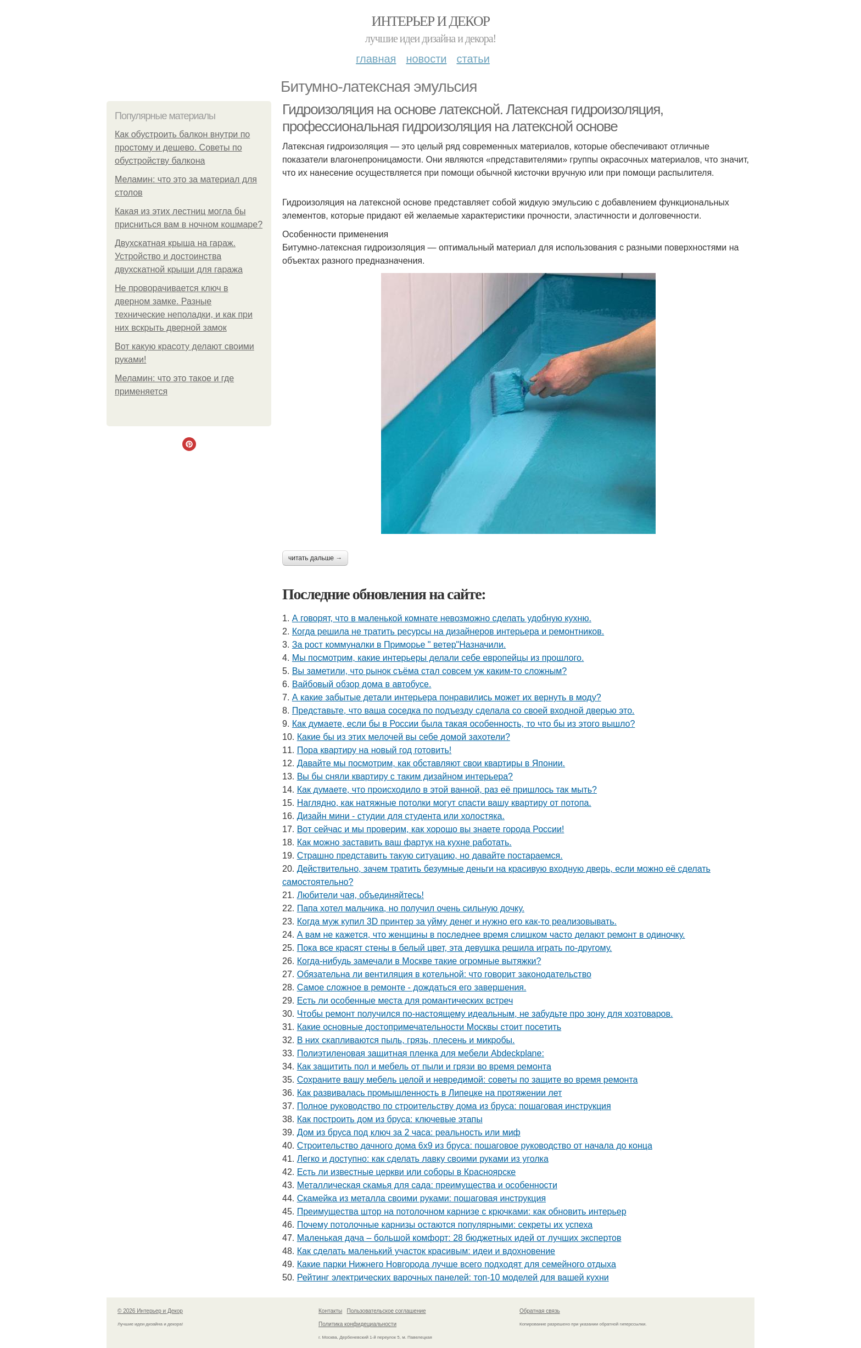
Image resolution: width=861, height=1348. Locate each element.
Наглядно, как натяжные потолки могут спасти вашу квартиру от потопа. (444, 802)
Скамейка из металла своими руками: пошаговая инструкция (421, 1198)
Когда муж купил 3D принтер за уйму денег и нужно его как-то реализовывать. (457, 921)
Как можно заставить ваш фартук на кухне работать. (404, 842)
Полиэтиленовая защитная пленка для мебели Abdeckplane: (420, 1053)
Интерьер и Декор (431, 21)
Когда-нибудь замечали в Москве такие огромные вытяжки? (419, 961)
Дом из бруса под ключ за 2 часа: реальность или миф (409, 1132)
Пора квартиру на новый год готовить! (374, 750)
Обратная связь (539, 1311)
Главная (376, 59)
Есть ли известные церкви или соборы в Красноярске (406, 1172)
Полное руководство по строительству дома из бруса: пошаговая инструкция (454, 1106)
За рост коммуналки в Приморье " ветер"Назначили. (399, 644)
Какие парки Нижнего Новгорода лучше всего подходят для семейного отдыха (456, 1264)
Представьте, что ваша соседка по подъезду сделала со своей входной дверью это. (463, 710)
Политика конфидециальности (357, 1324)
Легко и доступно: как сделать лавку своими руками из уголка (423, 1158)
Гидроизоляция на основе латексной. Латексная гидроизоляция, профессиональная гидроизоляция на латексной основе (472, 118)
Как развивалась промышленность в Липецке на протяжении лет (429, 1093)
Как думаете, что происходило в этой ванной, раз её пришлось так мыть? (447, 789)
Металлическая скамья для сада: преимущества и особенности (427, 1185)
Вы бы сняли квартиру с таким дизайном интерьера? (405, 776)
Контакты (330, 1311)
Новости (426, 59)
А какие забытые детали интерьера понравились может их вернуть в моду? (446, 697)
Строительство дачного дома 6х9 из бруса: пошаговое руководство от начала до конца (474, 1145)
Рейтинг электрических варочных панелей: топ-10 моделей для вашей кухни (453, 1277)
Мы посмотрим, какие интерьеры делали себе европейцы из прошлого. (438, 657)
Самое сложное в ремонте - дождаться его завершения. (412, 987)
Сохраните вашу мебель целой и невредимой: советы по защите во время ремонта (467, 1079)
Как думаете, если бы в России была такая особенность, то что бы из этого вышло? (463, 723)
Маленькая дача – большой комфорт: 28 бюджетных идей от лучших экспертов (459, 1238)
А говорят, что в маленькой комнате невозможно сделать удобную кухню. (441, 618)
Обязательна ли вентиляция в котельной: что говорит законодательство (444, 974)
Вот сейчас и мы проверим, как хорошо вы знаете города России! (430, 829)
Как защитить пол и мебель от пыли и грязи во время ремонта (424, 1066)
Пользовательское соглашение (386, 1311)
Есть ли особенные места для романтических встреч (405, 1000)
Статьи (472, 59)
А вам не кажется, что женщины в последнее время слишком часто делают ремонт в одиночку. (491, 934)
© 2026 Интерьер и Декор (150, 1311)
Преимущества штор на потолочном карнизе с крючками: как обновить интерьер (462, 1211)
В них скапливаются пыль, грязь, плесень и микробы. (406, 1040)
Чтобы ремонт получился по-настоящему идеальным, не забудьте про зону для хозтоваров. (485, 1013)
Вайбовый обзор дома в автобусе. (362, 684)
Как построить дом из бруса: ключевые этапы (390, 1119)
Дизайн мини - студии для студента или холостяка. (401, 816)
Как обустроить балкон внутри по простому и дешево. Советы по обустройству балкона (182, 147)
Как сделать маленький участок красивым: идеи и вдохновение (426, 1251)
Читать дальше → (315, 558)
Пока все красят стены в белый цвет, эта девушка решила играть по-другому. (454, 947)
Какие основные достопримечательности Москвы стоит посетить (429, 1027)
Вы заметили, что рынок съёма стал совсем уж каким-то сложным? (429, 671)
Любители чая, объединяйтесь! (360, 895)
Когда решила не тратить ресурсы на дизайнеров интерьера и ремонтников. (448, 631)
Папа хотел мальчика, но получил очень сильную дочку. (410, 908)
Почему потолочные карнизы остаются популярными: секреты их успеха (444, 1224)
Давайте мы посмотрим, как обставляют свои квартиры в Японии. (431, 763)
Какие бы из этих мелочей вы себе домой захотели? (403, 737)
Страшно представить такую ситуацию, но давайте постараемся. (430, 855)
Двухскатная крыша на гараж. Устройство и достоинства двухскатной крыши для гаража (179, 256)
